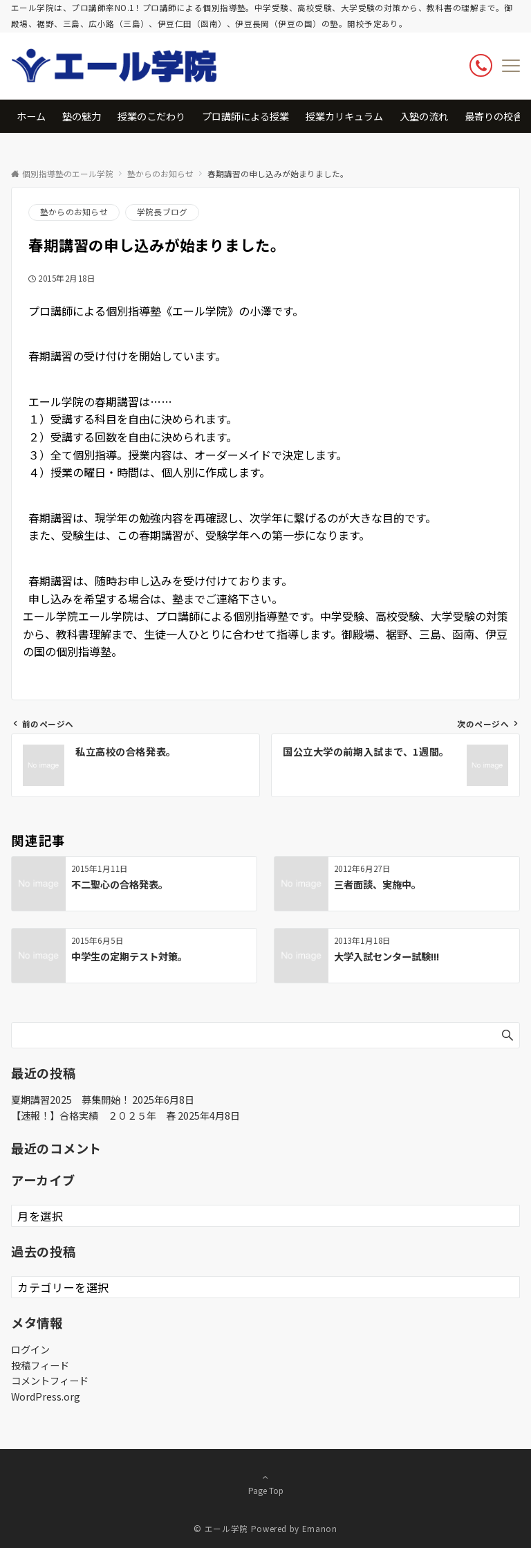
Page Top (265, 1483)
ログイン (30, 1349)
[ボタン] (480, 65)
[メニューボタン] (511, 66)
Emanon (319, 1528)
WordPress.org (45, 1396)
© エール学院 (221, 1528)
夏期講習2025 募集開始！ (70, 1100)
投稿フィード (40, 1365)
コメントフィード (49, 1380)
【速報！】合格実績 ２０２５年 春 (93, 1115)
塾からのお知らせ (74, 211)
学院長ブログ (162, 211)
